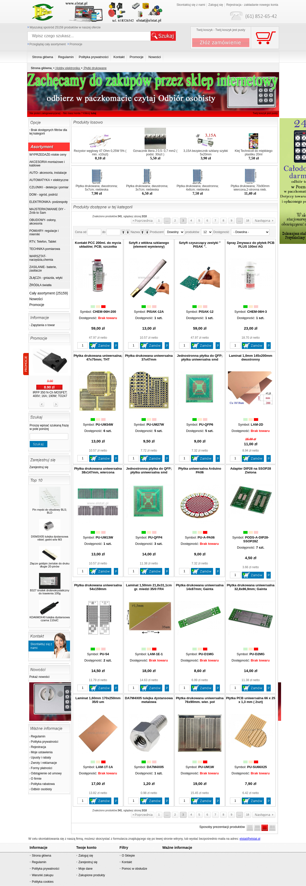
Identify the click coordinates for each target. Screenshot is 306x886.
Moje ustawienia (42, 752)
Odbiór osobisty (41, 789)
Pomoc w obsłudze (134, 868)
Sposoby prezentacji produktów (223, 827)
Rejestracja (38, 747)
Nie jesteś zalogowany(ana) (45, 113)
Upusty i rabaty (41, 757)
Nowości (36, 299)
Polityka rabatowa (43, 784)
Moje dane (85, 868)
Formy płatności (41, 768)
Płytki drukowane (93, 68)
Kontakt (127, 862)
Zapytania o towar (43, 325)
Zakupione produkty (91, 875)
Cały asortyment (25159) (48, 293)
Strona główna (41, 855)
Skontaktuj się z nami (191, 5)
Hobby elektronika (66, 68)
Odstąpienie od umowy (46, 773)
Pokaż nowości (39, 677)
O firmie (36, 778)
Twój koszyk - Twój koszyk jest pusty (220, 30)
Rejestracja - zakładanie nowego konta (252, 5)
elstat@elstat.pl (250, 838)
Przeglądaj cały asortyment (47, 44)
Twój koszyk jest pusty (265, 113)
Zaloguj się (215, 5)
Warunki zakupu (42, 875)
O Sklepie (128, 855)
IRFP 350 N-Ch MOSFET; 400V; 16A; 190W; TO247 (50, 394)
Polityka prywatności (44, 741)
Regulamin (38, 736)
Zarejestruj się (38, 467)
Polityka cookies (42, 881)
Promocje (76, 44)
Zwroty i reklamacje (44, 763)
